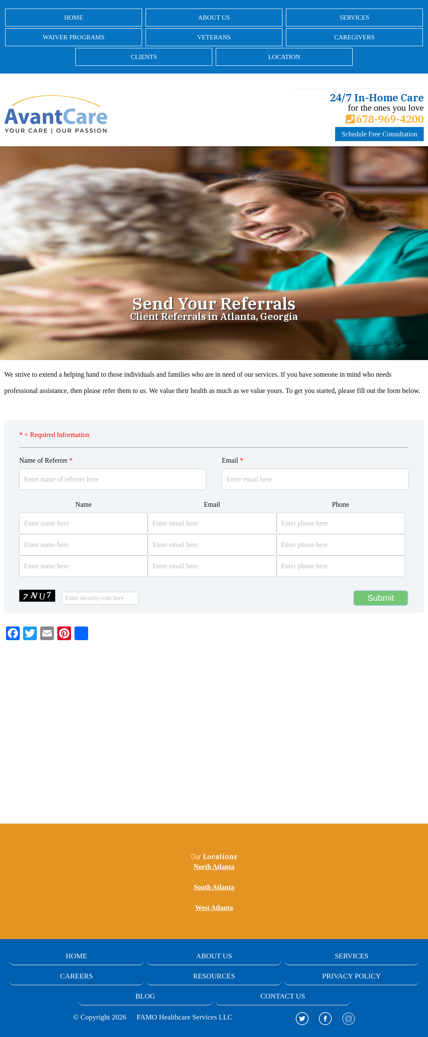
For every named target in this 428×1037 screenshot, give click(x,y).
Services (354, 17)
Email (232, 460)
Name (83, 504)
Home (73, 17)
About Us (214, 17)
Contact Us (282, 996)
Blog (145, 996)
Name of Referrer (46, 460)
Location (284, 56)
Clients (144, 56)
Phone (340, 504)
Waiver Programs (74, 37)
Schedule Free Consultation (379, 134)
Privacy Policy (351, 976)
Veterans (214, 37)
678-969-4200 (385, 119)
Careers (76, 976)
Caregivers (354, 37)
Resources (214, 976)
